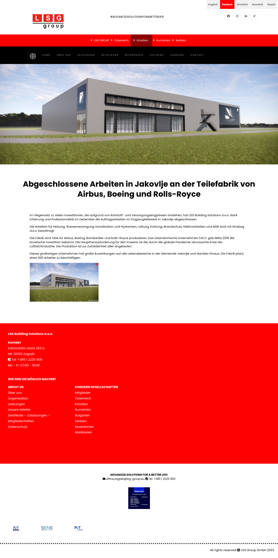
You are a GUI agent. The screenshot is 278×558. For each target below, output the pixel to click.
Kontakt (197, 55)
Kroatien (142, 40)
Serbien (181, 40)
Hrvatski (239, 4)
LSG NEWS (157, 55)
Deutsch (223, 4)
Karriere (177, 55)
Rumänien (163, 40)
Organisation (18, 398)
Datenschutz (18, 427)
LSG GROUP (101, 40)
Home (46, 55)
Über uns (64, 55)
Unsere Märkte (19, 409)
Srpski (270, 4)
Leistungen (86, 55)
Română (256, 4)
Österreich (121, 40)
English (207, 4)
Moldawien (83, 432)
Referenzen (134, 55)
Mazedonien (84, 427)
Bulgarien (82, 415)
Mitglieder (109, 55)
